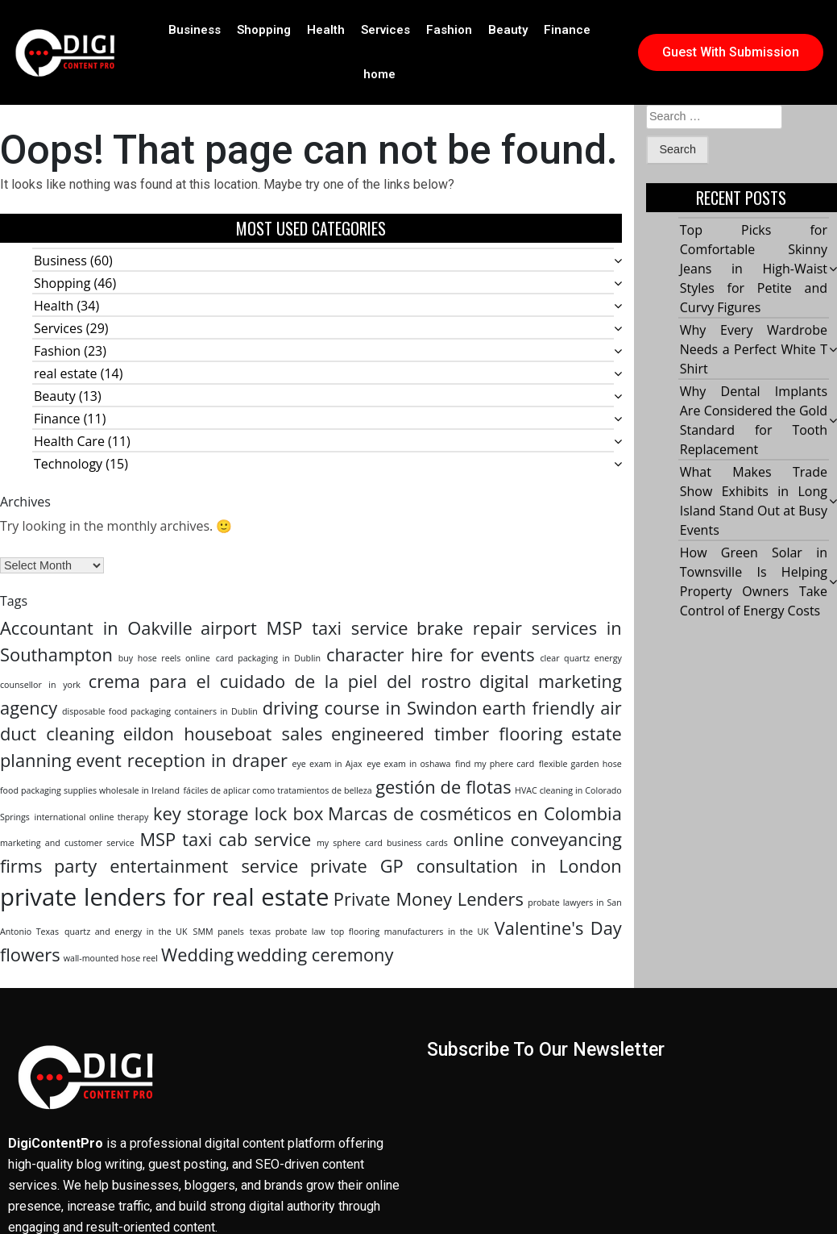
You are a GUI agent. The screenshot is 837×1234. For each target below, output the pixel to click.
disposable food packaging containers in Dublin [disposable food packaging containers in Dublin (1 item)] (160, 711)
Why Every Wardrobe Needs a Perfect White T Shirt (753, 350)
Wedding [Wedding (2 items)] (197, 954)
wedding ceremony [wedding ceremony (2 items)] (315, 954)
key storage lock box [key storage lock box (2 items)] (238, 813)
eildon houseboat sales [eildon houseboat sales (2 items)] (223, 733)
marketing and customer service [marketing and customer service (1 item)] (67, 842)
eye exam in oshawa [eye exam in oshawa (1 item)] (408, 763)
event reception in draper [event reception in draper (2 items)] (182, 760)
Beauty (508, 30)
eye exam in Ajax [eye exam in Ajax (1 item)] (327, 763)
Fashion (449, 30)
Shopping (264, 30)
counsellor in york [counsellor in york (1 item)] (40, 684)
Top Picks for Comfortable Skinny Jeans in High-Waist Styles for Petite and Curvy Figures (753, 269)
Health (326, 30)
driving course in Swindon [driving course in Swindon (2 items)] (370, 707)
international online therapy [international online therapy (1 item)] (92, 817)
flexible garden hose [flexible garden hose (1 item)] (580, 763)
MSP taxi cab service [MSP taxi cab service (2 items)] (225, 839)
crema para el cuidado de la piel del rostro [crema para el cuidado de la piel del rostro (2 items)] (280, 681)
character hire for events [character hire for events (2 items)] (430, 654)
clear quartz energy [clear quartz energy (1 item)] (581, 658)
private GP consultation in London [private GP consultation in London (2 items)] (466, 866)
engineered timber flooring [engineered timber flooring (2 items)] (446, 733)
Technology (68, 464)
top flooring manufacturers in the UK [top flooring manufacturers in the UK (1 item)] (410, 931)
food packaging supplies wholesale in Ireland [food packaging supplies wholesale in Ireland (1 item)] (90, 790)
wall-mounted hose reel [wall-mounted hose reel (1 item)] (111, 958)
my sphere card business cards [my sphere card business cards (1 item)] (382, 842)
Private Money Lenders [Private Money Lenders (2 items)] (429, 899)
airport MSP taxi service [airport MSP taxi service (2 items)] (304, 628)
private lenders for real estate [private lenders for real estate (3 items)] (164, 897)
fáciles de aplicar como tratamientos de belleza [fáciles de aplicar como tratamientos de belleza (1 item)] (277, 790)
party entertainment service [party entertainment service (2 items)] (176, 866)
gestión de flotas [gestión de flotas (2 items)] (443, 786)
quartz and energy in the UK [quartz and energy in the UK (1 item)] (126, 931)
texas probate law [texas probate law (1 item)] (287, 931)
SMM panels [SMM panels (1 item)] (218, 931)
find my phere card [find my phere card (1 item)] (494, 763)
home (379, 74)
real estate (65, 373)
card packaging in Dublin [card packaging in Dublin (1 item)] (268, 658)
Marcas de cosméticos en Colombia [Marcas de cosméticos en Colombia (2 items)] (475, 813)
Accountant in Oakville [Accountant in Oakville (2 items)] (96, 628)
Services (385, 30)
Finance (567, 30)
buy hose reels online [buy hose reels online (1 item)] (164, 658)
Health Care (69, 441)
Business (194, 30)
